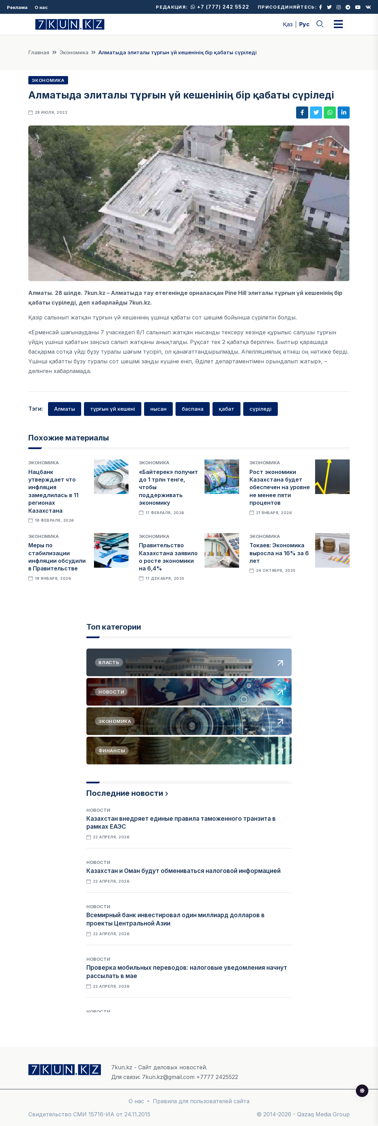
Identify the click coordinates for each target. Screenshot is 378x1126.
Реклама (17, 7)
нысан (158, 409)
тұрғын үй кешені (112, 409)
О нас (41, 7)
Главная (38, 52)
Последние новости (124, 793)
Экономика (73, 52)
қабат (226, 409)
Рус (304, 24)
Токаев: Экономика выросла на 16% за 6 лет (279, 553)
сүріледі (260, 409)
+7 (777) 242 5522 (220, 7)
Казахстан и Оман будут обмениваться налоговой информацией (183, 870)
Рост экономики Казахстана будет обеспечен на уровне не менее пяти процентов (279, 487)
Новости (98, 810)
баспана (193, 409)
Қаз (288, 24)
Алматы (64, 409)
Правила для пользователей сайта (201, 1101)
